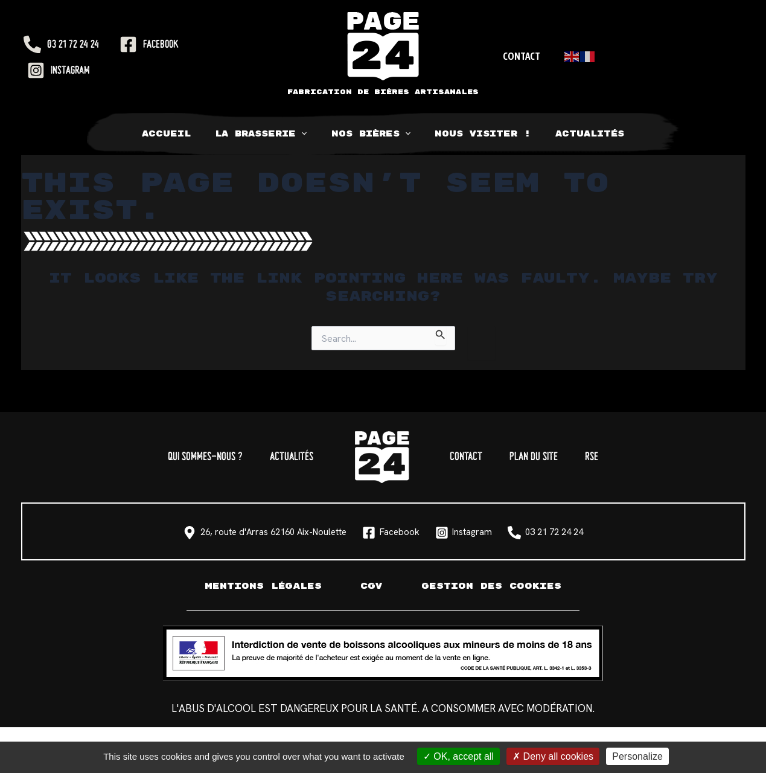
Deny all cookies (552, 756)
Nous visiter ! (475, 134)
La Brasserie (268, 134)
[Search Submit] (440, 335)
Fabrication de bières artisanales (383, 92)
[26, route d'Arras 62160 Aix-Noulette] (194, 532)
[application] (309, 134)
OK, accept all (458, 756)
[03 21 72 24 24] (61, 44)
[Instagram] (58, 70)
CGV (371, 586)
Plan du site (554, 457)
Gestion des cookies (495, 586)
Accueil (182, 134)
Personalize (637, 756)
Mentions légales (259, 586)
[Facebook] (149, 44)
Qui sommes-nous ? (175, 457)
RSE (625, 457)
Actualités (574, 134)
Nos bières (370, 134)
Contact (519, 56)
